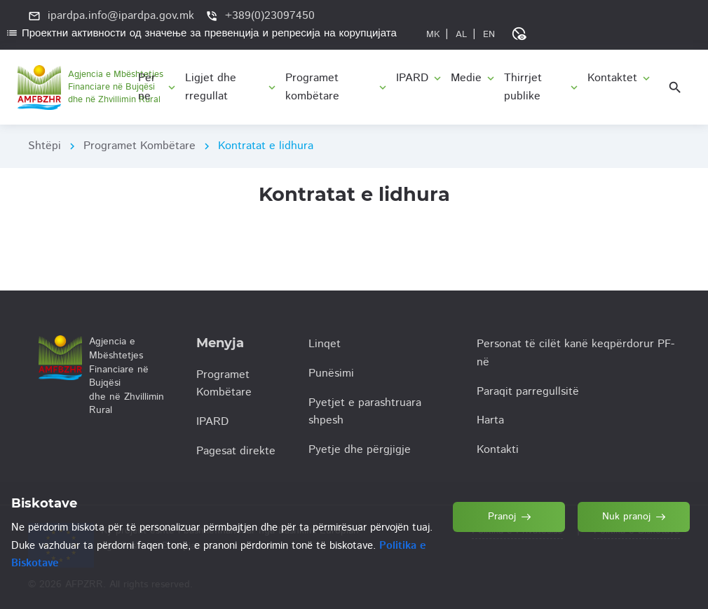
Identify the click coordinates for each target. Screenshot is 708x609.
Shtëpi (44, 146)
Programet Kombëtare (139, 146)
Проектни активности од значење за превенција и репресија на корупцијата (201, 33)
